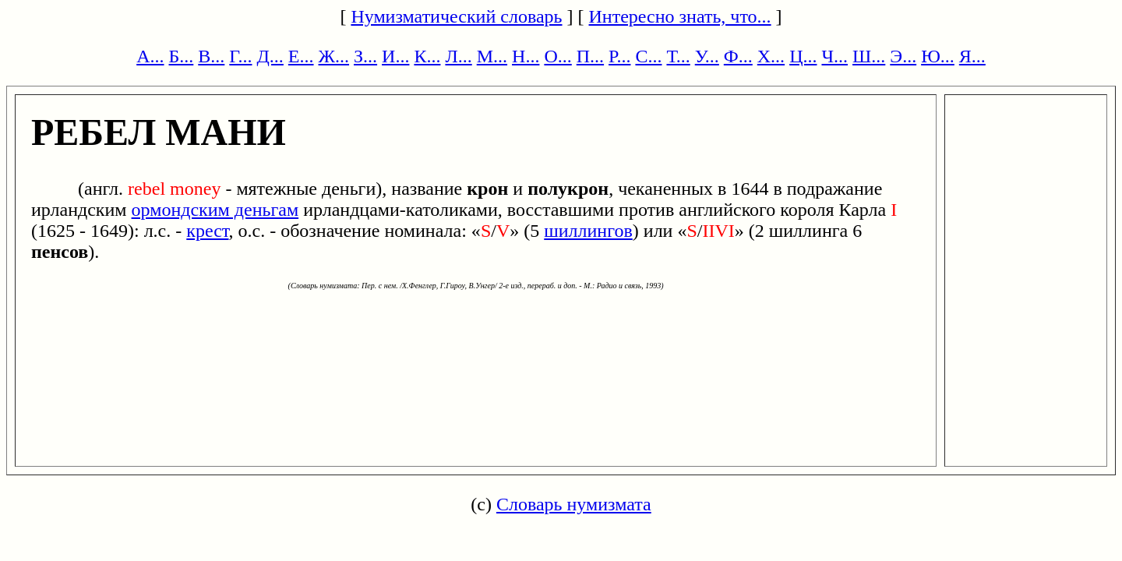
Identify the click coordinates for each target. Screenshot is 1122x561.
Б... (181, 56)
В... (211, 56)
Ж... (334, 56)
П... (590, 56)
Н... (525, 56)
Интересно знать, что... (680, 16)
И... (395, 56)
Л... (458, 56)
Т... (678, 56)
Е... (301, 56)
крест (207, 231)
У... (707, 56)
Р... (619, 56)
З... (365, 56)
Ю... (937, 56)
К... (427, 56)
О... (557, 56)
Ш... (868, 56)
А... (150, 56)
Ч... (834, 56)
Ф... (738, 56)
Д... (269, 56)
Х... (771, 56)
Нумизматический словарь (456, 16)
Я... (972, 56)
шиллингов (588, 231)
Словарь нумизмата (573, 504)
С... (648, 56)
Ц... (803, 56)
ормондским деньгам (215, 209)
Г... (240, 56)
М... (492, 56)
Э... (903, 56)
